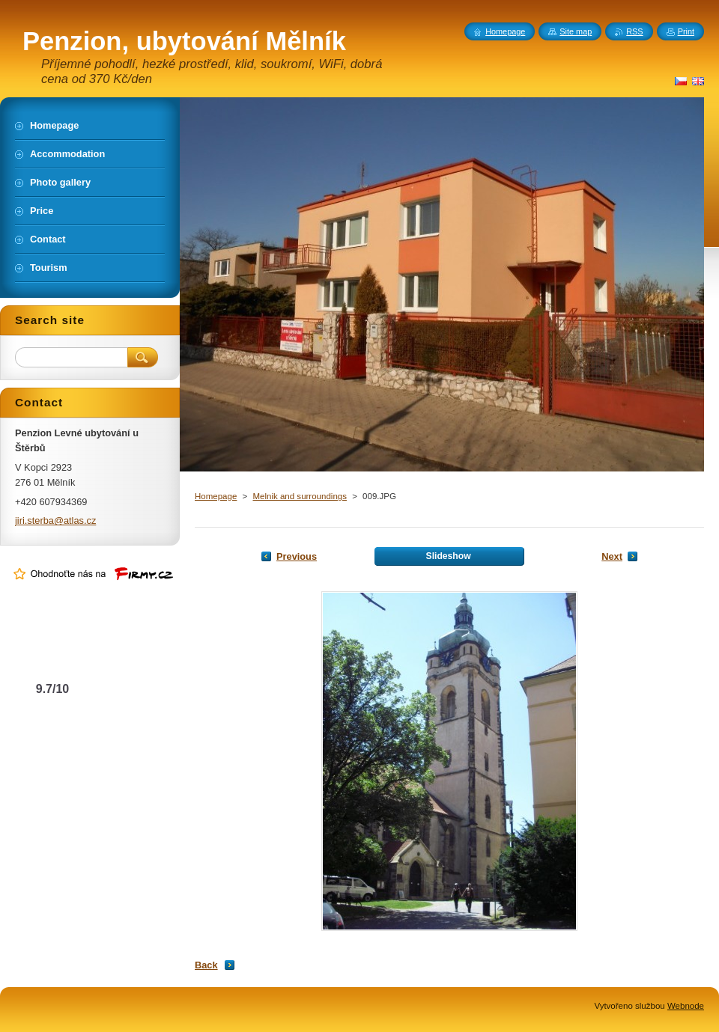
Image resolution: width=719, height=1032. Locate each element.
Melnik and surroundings (299, 496)
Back (206, 965)
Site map (575, 31)
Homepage (216, 496)
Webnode (685, 1005)
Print (686, 31)
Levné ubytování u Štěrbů (52, 659)
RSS (634, 31)
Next (611, 556)
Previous (296, 556)
